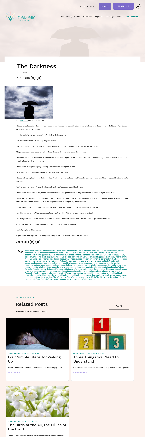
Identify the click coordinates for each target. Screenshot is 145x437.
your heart (93, 279)
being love (40, 257)
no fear (103, 269)
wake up (70, 279)
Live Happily (78, 417)
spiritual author (83, 273)
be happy (115, 255)
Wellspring (24, 120)
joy (45, 269)
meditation (66, 269)
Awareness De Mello (103, 255)
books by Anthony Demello (78, 257)
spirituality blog (40, 275)
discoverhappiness (67, 259)
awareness (60, 255)
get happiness (74, 261)
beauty (122, 255)
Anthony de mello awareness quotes (63, 253)
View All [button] (119, 306)
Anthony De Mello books (107, 253)
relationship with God (57, 273)
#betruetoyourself (32, 251)
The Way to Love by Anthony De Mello (111, 277)
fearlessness (117, 259)
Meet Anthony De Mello (70, 16)
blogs (59, 257)
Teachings (99, 407)
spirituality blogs (52, 275)
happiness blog (63, 263)
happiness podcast (32, 265)
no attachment (93, 269)
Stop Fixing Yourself (81, 413)
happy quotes (77, 265)
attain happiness (42, 255)
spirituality (29, 275)
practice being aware (49, 271)
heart (86, 265)
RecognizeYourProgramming (36, 273)
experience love (105, 259)
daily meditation (117, 257)
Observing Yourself (113, 269)
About (93, 6)
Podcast (120, 16)
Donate (105, 6)
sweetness (119, 275)
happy (57, 265)
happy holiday (66, 265)
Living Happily (14, 353)
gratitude (105, 261)
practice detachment (66, 271)
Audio (98, 415)
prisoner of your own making (113, 271)
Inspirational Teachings (104, 16)
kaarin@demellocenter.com (17, 419)
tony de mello (30, 279)
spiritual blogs (105, 273)
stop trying (90, 275)
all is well (93, 251)
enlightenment (93, 259)
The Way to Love (60, 277)
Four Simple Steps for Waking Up (55, 261)
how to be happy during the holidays (102, 265)
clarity (108, 257)
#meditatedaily (72, 251)
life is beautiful (52, 269)
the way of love (47, 277)
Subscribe (123, 6)
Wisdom (85, 279)
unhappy (63, 279)
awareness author (72, 255)
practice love (80, 271)
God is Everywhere (88, 261)
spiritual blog (94, 273)
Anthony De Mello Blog (88, 253)
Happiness (87, 16)
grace (99, 261)
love (60, 269)
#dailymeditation (46, 251)
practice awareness (33, 271)
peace (124, 269)
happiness (38, 263)
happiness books (90, 263)
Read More (14, 376)
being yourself (51, 257)
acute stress (84, 251)
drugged (78, 259)
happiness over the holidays (109, 263)
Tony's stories (53, 279)
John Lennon (38, 269)
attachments (30, 255)
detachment (54, 259)
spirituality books (79, 275)
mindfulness (76, 269)
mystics (84, 269)
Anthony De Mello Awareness (37, 253)
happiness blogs (76, 263)
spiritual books (117, 273)
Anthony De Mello (118, 251)
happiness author (50, 263)
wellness (77, 279)
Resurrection (71, 273)
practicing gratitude (93, 271)
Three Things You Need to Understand (71, 359)
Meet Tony (54, 407)
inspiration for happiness (75, 267)
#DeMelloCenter (59, 251)
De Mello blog (35, 259)
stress (112, 275)
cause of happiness (98, 257)
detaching (45, 259)
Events (84, 6)
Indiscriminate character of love (52, 267)
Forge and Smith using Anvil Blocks (129, 433)
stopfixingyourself (102, 275)
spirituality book (65, 275)
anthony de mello (104, 251)
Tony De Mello (42, 279)
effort (84, 259)
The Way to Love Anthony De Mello (81, 277)
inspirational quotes (94, 267)
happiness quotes (48, 265)
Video (98, 411)
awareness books (87, 255)
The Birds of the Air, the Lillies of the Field (116, 361)
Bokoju (65, 257)
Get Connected (132, 16)
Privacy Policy (43, 434)
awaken (52, 255)
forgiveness (36, 261)
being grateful (30, 257)
